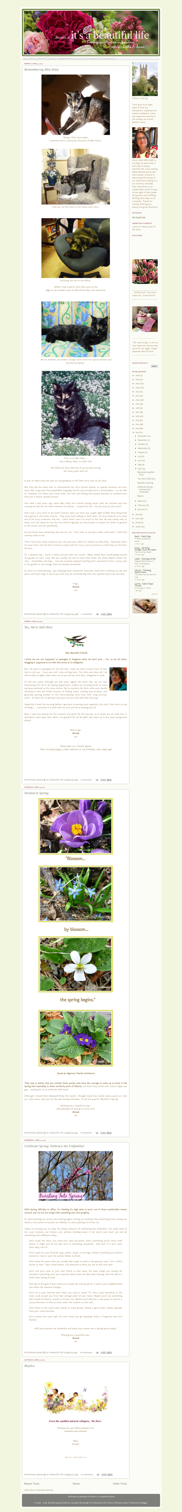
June (140, 460)
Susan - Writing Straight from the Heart (145, 549)
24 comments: (86, 1352)
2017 (137, 412)
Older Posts (120, 1483)
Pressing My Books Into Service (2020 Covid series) (71, 58)
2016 (137, 416)
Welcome (32, 58)
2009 (138, 522)
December (143, 436)
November (143, 440)
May (140, 464)
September (143, 448)
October (142, 444)
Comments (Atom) (44, 1490)
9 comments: (87, 779)
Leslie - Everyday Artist (145, 559)
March (141, 501)
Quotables (51, 58)
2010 (137, 518)
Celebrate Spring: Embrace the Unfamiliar (54, 1146)
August (141, 452)
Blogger (144, 1503)
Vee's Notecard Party (53, 1095)
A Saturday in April (143, 588)
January (141, 509)
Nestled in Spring (36, 793)
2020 (137, 400)
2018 (137, 408)
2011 (137, 514)
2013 (137, 428)
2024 (137, 383)
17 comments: (86, 1132)
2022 (137, 391)
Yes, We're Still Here (38, 627)
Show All (155, 594)
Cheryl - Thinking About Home (143, 571)
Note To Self (41, 58)
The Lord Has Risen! (143, 552)
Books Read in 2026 (108, 58)
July (140, 456)
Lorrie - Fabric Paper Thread (144, 585)
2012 (137, 432)
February (142, 505)
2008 (138, 526)
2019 (137, 404)
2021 (137, 395)
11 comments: (87, 614)
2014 (137, 424)
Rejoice (29, 1366)
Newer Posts (31, 1483)
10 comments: (87, 1474)
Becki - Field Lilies (143, 536)
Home (25, 58)
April (140, 468)
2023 (137, 387)
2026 (137, 375)
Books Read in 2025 (94, 58)
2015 (137, 420)
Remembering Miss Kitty (41, 69)
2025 (137, 379)
